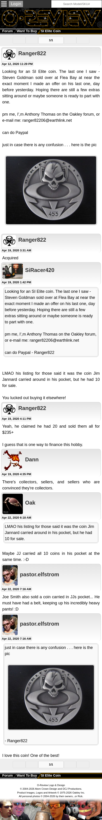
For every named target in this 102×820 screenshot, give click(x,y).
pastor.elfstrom (39, 574)
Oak (30, 503)
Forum (7, 31)
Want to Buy (27, 31)
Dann (32, 459)
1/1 (51, 40)
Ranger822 (32, 53)
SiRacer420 (39, 270)
